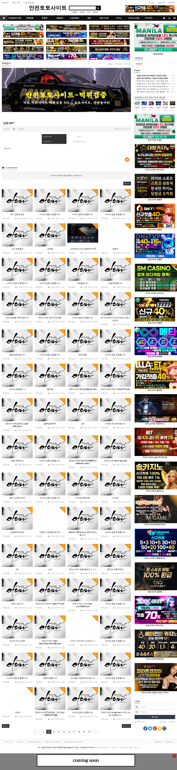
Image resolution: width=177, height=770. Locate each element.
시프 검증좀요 (17, 249)
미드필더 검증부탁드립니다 (83, 678)
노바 (50, 569)
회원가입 (161, 2)
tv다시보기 (38, 12)
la (17, 569)
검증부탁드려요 (17, 532)
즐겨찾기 (5, 2)
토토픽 (44, 18)
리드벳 (115, 498)
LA (83, 423)
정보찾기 (171, 2)
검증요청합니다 (50, 678)
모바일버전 (169, 742)
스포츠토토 (74, 18)
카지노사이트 (133, 18)
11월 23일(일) (29, 2)
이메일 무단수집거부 (53, 742)
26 (69, 732)
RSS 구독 (16, 2)
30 (89, 732)
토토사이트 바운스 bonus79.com (115, 389)
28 (79, 732)
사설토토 (59, 18)
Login (155, 717)
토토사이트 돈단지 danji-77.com (50, 604)
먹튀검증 (29, 18)
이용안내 (157, 742)
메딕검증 (83, 355)
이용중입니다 (83, 283)
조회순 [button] (126, 726)
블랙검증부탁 (50, 423)
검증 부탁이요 (17, 461)
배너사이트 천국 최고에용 (50, 317)
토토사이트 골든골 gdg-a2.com (83, 389)
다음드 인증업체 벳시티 (50, 532)
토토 (89, 18)
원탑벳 (74, 12)
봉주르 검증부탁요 (115, 569)
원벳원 (82, 12)
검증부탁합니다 (115, 283)
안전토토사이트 (48, 8)
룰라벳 (95, 12)
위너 (88, 12)
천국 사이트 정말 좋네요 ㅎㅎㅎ (82, 569)
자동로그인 (140, 722)
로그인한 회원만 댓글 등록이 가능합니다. (66, 175)
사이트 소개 (8, 742)
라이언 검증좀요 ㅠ (17, 389)
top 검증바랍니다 (17, 355)
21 (44, 732)
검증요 (115, 249)
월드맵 (50, 389)
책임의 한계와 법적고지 (73, 742)
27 (74, 732)
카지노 (119, 18)
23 (54, 732)
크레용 (50, 249)
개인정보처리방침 (34, 742)
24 (59, 732)
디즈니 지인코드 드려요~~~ (82, 641)
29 (84, 732)
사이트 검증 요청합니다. (50, 214)
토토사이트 (104, 18)
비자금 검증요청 (83, 498)
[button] (127, 183)
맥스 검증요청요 (17, 214)
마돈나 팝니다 (17, 604)
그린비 (17, 712)
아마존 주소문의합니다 (115, 423)
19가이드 (57, 12)
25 (64, 732)
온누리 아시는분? (17, 641)
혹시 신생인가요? (17, 498)
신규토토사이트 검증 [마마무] (83, 249)
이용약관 (20, 742)
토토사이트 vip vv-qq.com (115, 461)
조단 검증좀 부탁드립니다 (17, 317)
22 (49, 732)
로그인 (151, 2)
